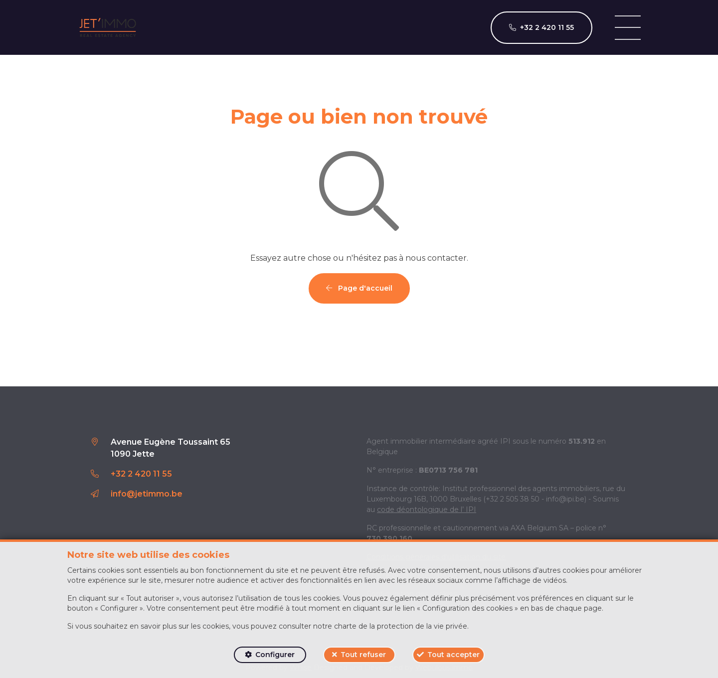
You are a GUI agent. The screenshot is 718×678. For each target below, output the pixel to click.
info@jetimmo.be (146, 494)
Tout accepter (453, 654)
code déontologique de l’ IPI (426, 509)
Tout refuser (363, 654)
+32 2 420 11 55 (141, 474)
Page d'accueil (359, 288)
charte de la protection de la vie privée (400, 626)
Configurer (275, 654)
